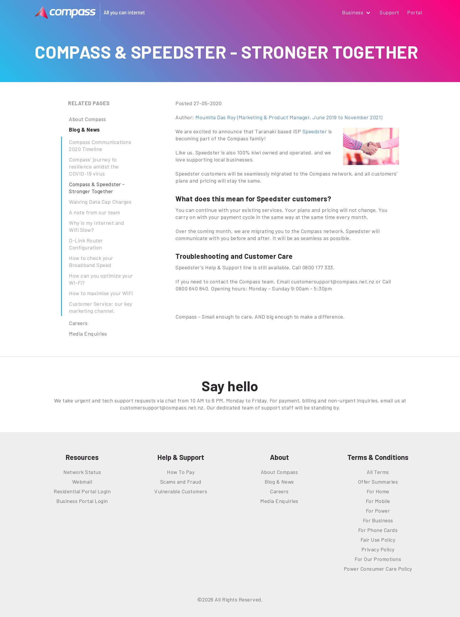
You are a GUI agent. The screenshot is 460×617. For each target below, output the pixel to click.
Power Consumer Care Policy (378, 568)
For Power (378, 510)
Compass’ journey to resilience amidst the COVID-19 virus (94, 166)
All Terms (378, 472)
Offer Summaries (378, 481)
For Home (378, 491)
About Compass (87, 119)
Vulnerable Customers (180, 491)
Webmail (82, 481)
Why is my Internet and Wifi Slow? (96, 226)
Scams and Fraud (181, 481)
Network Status (82, 472)
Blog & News (84, 129)
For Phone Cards (378, 530)
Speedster (314, 131)
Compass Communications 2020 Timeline (100, 145)
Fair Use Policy (378, 539)
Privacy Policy (378, 549)
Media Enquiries (88, 333)
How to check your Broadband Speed (91, 261)
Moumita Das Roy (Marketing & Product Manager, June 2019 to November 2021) (289, 117)
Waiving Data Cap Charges (100, 201)
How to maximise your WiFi (101, 293)
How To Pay (181, 472)
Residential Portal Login (82, 491)
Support (389, 12)
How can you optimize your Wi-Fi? (101, 279)
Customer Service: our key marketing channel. (100, 307)
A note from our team (94, 212)
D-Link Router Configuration (86, 244)
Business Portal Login (82, 501)
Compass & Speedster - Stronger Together (97, 187)
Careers (78, 323)
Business (357, 12)
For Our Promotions (378, 559)
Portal (414, 12)
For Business (378, 520)
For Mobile (378, 501)
